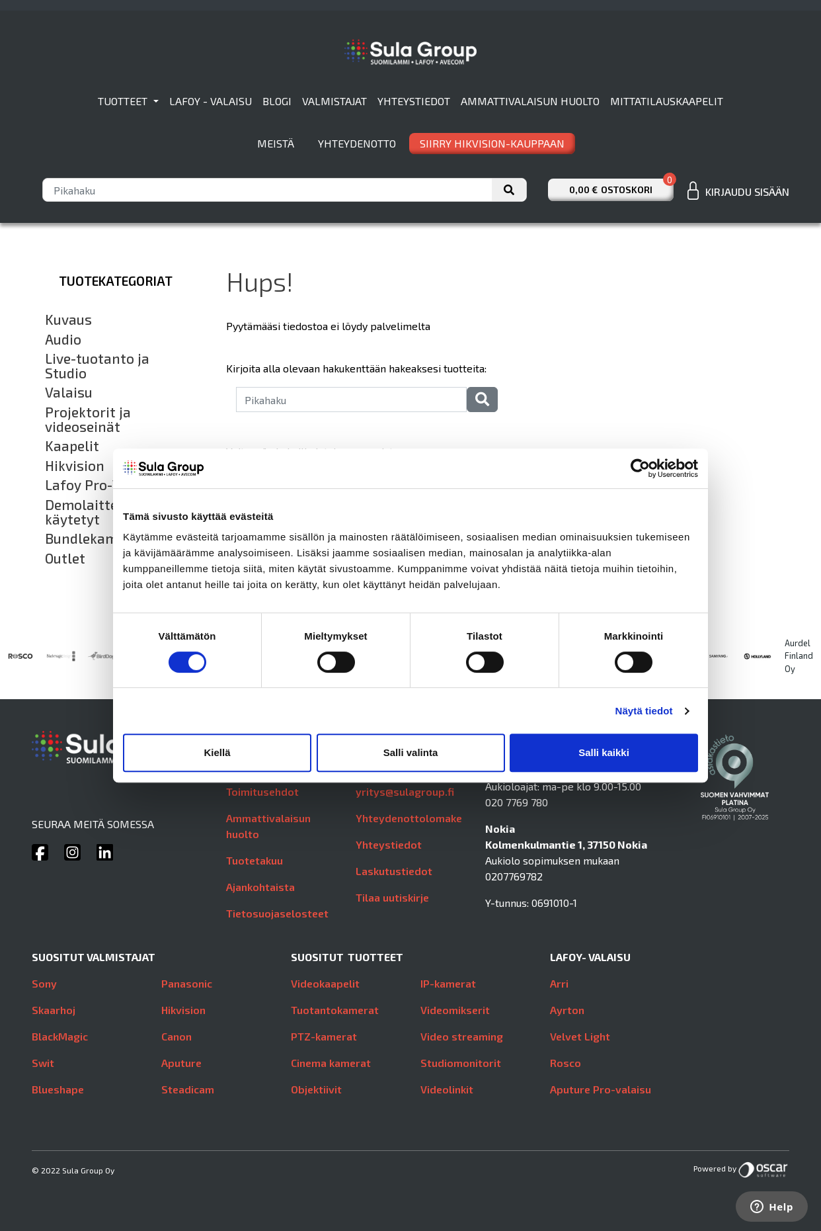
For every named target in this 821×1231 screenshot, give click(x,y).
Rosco (565, 1062)
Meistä (275, 143)
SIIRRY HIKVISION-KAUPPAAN (492, 143)
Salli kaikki (603, 752)
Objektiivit (316, 1089)
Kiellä (217, 752)
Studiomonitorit (460, 1062)
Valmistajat (334, 101)
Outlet (65, 558)
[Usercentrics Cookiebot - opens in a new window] (640, 468)
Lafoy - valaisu (210, 101)
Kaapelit (72, 446)
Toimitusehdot (262, 791)
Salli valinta (410, 752)
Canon (176, 1036)
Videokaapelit (325, 983)
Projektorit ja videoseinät (88, 419)
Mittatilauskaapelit (666, 101)
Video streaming (461, 1036)
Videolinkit (446, 1089)
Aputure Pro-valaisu (600, 1089)
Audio (63, 339)
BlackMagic (60, 1036)
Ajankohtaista (260, 886)
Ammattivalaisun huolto (530, 101)
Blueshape (58, 1089)
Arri (559, 983)
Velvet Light (580, 1036)
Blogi (277, 101)
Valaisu (69, 392)
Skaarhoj (53, 1009)
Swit (43, 1062)
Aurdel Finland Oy (799, 655)
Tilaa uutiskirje (392, 897)
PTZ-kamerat (324, 1036)
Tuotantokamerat (335, 1009)
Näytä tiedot (644, 710)
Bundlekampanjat (102, 538)
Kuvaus (68, 319)
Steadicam (187, 1089)
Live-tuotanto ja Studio (97, 365)
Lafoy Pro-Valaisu (102, 485)
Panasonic (186, 983)
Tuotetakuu (254, 860)
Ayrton (567, 1009)
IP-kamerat (448, 983)
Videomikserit (455, 1009)
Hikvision (74, 465)
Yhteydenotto (357, 143)
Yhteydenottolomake (409, 818)
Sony (44, 983)
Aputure (181, 1062)
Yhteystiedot (413, 101)
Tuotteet (124, 101)
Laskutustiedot (394, 871)
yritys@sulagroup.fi (405, 791)
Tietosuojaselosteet (277, 913)
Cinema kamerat (331, 1062)
